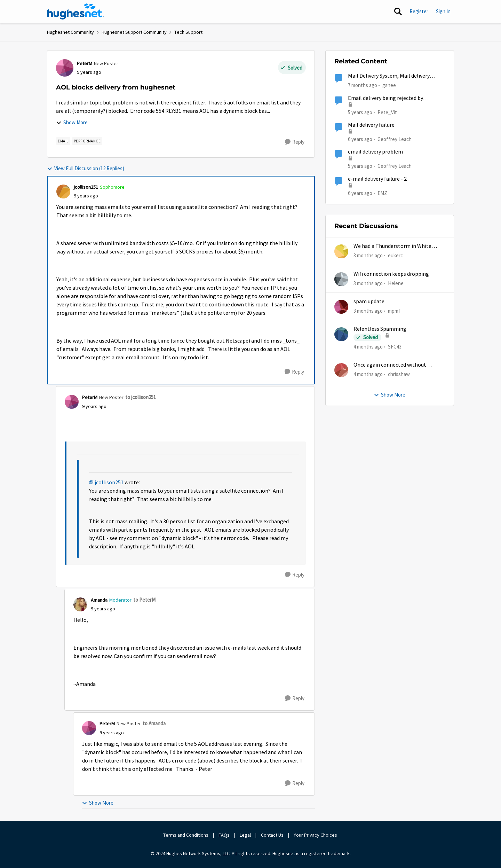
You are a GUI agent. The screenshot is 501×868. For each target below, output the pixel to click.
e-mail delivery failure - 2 (377, 178)
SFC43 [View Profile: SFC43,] (394, 346)
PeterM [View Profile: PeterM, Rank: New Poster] (84, 63)
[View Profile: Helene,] (341, 279)
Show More (72, 122)
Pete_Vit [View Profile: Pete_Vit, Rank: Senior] (387, 112)
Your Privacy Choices (316, 835)
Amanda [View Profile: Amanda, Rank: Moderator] (99, 600)
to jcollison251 (140, 397)
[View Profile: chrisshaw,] (341, 370)
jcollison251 (109, 482)
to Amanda (154, 723)
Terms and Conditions (185, 835)
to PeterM (144, 599)
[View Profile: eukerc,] (341, 251)
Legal (245, 835)
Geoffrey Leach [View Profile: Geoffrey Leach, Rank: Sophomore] (394, 139)
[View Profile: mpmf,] (341, 307)
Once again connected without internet (389, 365)
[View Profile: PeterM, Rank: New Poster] (64, 68)
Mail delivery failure (371, 125)
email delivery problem (375, 151)
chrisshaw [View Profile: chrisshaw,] (399, 374)
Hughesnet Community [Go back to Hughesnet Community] (70, 32)
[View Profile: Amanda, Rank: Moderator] (80, 604)
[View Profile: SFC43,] (341, 334)
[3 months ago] (368, 256)
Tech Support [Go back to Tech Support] (188, 32)
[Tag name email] (63, 141)
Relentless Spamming (379, 329)
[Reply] (295, 142)
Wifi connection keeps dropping (391, 274)
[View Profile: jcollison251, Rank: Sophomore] (63, 191)
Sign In (443, 11)
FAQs (224, 835)
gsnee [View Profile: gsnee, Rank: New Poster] (389, 85)
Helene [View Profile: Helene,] (396, 283)
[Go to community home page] (75, 11)
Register (418, 11)
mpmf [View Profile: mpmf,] (394, 310)
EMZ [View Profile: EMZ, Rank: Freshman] (382, 192)
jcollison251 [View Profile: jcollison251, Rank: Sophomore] (86, 187)
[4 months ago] (368, 347)
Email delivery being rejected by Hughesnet (385, 98)
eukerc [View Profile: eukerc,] (395, 255)
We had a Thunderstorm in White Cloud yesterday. (392, 246)
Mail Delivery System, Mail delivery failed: (389, 76)
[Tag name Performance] (87, 141)
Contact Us (272, 835)
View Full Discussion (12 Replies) (85, 168)
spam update (368, 301)
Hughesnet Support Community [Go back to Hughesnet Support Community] (134, 32)
